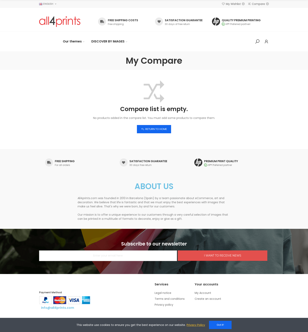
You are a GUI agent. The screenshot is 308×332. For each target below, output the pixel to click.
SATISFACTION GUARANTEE (184, 20)
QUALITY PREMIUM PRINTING (241, 20)
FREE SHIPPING (65, 161)
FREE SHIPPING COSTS (123, 20)
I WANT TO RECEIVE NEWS (222, 255)
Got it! (220, 325)
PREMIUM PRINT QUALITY (221, 161)
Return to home (156, 129)
